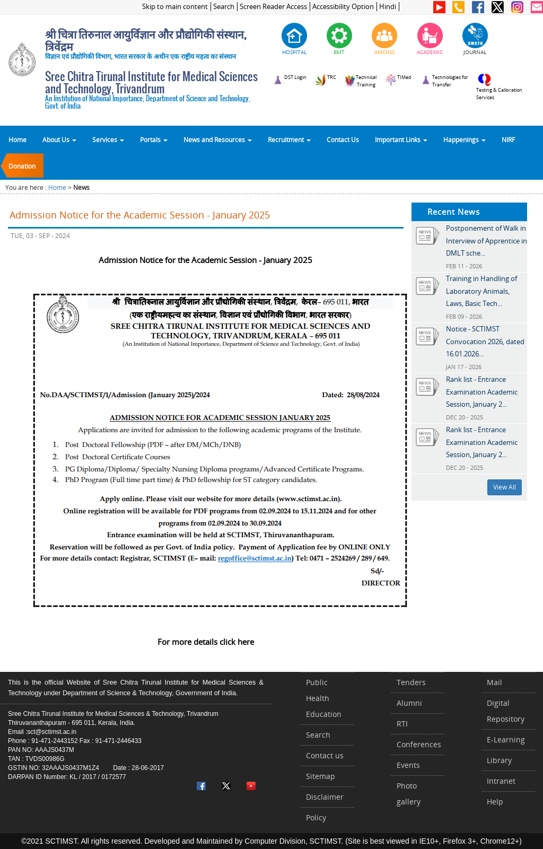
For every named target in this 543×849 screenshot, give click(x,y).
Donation (22, 166)
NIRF (508, 139)
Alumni (409, 703)
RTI (402, 724)
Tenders (411, 682)
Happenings (464, 139)
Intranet (501, 781)
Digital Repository (505, 711)
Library (499, 760)
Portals (154, 139)
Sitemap (320, 776)
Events (408, 765)
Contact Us (343, 139)
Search (223, 6)
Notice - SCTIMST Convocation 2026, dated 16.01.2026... (485, 341)
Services (108, 139)
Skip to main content (175, 6)
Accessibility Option (343, 6)
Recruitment (289, 139)
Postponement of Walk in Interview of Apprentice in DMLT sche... (486, 240)
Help (495, 802)
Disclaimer (325, 797)
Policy (316, 817)
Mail (494, 682)
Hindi (387, 6)
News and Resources (217, 139)
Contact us (325, 755)
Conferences (419, 744)
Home (17, 139)
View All (504, 487)
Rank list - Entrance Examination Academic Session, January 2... (482, 391)
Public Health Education (323, 698)
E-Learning (506, 739)
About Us (59, 139)
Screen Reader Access (273, 6)
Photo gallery (409, 794)
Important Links (401, 139)
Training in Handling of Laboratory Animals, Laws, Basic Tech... (481, 291)
